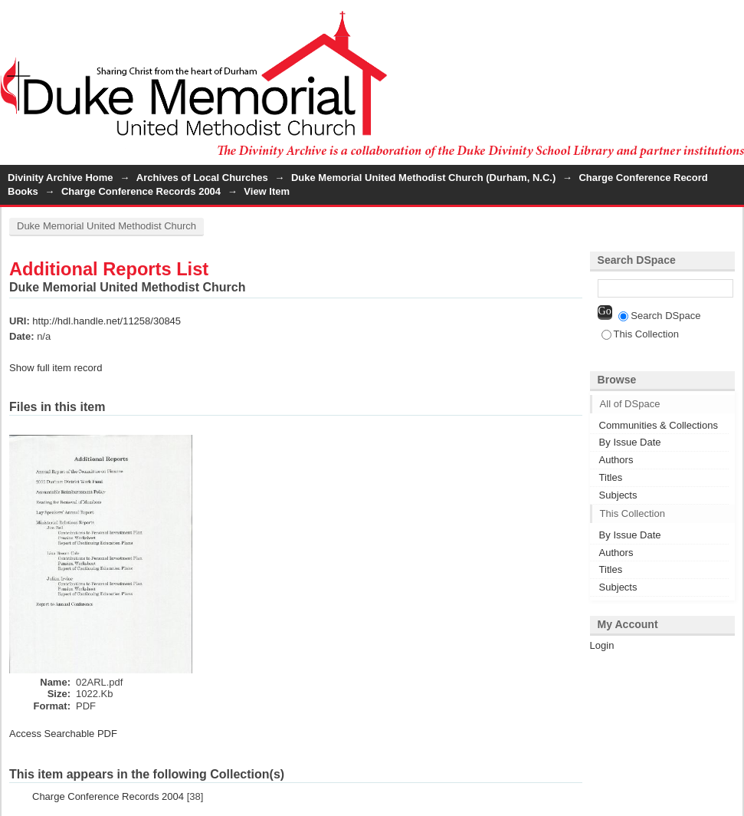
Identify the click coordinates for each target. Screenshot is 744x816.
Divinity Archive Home (60, 177)
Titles (611, 477)
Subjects (618, 495)
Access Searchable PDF (63, 733)
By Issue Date (630, 442)
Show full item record (55, 367)
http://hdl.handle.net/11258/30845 (106, 321)
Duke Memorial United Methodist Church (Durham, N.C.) (423, 177)
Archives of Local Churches (202, 177)
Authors (616, 460)
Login (731, 19)
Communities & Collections (658, 425)
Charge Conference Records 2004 (141, 191)
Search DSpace (659, 315)
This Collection (640, 334)
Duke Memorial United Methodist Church (106, 226)
